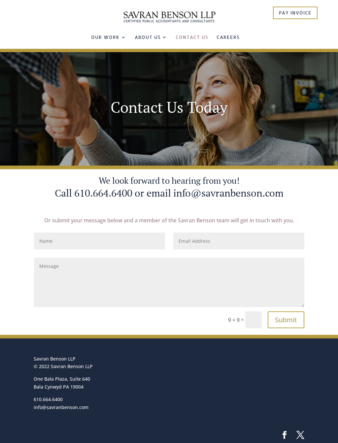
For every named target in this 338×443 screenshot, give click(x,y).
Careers (228, 37)
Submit (286, 319)
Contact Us (192, 37)
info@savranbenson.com (228, 193)
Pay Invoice (295, 13)
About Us (147, 37)
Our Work (105, 37)
